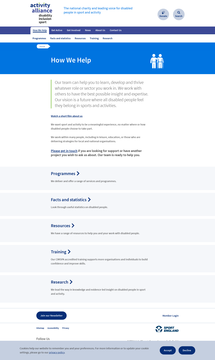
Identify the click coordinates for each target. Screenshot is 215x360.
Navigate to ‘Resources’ (107, 230)
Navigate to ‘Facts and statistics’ (107, 204)
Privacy (65, 328)
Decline (187, 350)
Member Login (170, 315)
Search (178, 16)
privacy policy (56, 352)
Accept (168, 350)
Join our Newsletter (51, 315)
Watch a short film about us (67, 116)
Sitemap (40, 328)
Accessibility (53, 328)
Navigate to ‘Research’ (107, 289)
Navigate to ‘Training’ (107, 258)
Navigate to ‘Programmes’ (107, 178)
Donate (163, 16)
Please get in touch (64, 151)
